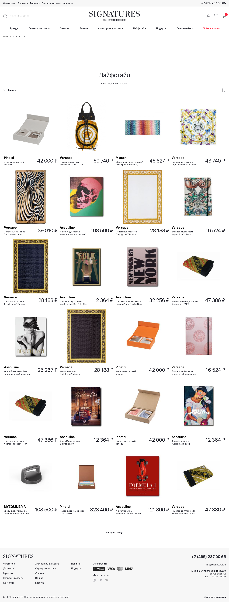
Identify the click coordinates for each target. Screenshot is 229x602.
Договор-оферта (215, 597)
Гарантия (35, 3)
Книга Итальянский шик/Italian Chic (70, 437)
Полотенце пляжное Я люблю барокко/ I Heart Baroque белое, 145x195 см (184, 511)
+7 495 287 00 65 (213, 3)
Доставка (23, 3)
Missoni (122, 134)
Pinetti (10, 134)
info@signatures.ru (216, 564)
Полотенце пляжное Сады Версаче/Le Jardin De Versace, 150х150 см (184, 139)
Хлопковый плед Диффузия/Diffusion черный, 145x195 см (71, 362)
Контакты (68, 3)
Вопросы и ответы (51, 3)
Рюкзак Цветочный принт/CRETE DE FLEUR (73, 139)
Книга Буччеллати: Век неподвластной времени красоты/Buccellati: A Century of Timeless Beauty (18, 362)
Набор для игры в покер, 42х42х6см (73, 511)
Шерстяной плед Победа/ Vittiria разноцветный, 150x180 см (130, 139)
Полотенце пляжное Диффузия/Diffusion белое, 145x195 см (127, 214)
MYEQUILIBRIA (16, 506)
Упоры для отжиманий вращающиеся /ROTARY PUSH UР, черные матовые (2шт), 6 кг (17, 511)
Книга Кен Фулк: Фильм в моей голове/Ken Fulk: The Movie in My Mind (74, 288)
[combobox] (22, 16)
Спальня (39, 573)
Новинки (75, 563)
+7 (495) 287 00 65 (208, 557)
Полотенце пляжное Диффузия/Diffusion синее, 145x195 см (15, 288)
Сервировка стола (45, 568)
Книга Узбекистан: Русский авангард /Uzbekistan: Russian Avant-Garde (182, 437)
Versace (67, 134)
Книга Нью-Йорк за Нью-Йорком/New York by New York (129, 288)
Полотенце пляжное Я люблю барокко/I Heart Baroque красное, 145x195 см (16, 437)
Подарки (76, 568)
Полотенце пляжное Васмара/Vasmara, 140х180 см (15, 214)
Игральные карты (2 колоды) (15, 139)
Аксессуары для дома (47, 563)
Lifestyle (39, 583)
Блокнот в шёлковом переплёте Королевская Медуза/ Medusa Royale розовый (184, 362)
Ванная (39, 578)
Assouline (68, 208)
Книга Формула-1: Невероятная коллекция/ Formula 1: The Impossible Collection (129, 511)
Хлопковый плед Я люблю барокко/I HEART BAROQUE (185, 288)
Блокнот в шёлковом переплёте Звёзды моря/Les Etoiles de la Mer (185, 214)
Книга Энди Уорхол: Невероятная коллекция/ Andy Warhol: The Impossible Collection (73, 214)
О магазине (9, 3)
